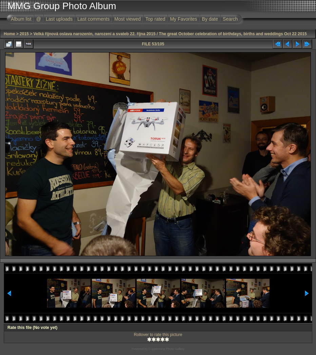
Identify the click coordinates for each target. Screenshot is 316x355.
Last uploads (59, 19)
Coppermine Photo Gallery (166, 349)
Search (230, 19)
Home (9, 34)
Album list (21, 19)
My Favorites (183, 19)
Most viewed (127, 19)
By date (210, 19)
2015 (24, 34)
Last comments (93, 19)
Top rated (155, 19)
